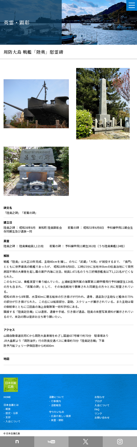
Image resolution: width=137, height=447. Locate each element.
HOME (7, 396)
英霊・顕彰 (57, 420)
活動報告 (56, 405)
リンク (98, 413)
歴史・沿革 (12, 413)
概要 (8, 409)
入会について (13, 421)
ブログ (98, 401)
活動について (56, 396)
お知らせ (100, 396)
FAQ (97, 409)
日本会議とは (11, 404)
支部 (8, 417)
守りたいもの (56, 411)
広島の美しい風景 (61, 416)
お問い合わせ (102, 417)
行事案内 (56, 401)
